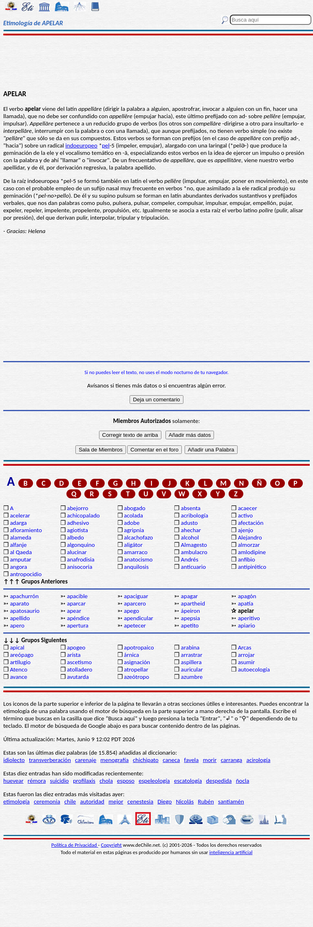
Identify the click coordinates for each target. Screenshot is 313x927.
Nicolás (185, 801)
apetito (190, 625)
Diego (164, 801)
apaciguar (136, 596)
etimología (16, 801)
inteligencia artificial (231, 852)
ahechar (191, 530)
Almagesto (194, 544)
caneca (171, 760)
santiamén (231, 801)
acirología (258, 760)
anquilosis (136, 566)
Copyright (111, 845)
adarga (18, 522)
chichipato (146, 760)
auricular (192, 669)
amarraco (136, 552)
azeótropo (136, 676)
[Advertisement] (156, 62)
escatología (188, 780)
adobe (131, 522)
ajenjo (245, 530)
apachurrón (24, 596)
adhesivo (78, 522)
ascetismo (79, 662)
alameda (20, 537)
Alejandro (250, 537)
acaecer (247, 508)
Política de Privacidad (74, 845)
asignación (137, 662)
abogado (134, 508)
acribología (194, 515)
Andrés (189, 559)
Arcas (244, 647)
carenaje (85, 760)
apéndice (78, 618)
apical (17, 647)
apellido (20, 618)
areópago (21, 654)
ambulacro (194, 552)
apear (74, 610)
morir (210, 760)
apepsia (190, 618)
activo (245, 515)
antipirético (252, 566)
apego (131, 610)
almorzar (249, 544)
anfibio (246, 559)
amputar (20, 559)
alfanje (18, 544)
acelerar (20, 515)
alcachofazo (138, 537)
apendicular (138, 618)
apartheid (193, 603)
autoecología (254, 669)
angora (18, 566)
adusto (189, 522)
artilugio (20, 662)
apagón (247, 596)
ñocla (242, 780)
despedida (219, 780)
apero (17, 625)
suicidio (59, 780)
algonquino (81, 544)
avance (18, 676)
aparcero (135, 603)
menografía (114, 760)
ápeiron (190, 610)
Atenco (18, 669)
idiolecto (14, 760)
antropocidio (26, 574)
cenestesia (141, 801)
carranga (231, 760)
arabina (190, 647)
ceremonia (47, 801)
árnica (131, 654)
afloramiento (26, 530)
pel (106, 145)
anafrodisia (80, 559)
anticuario (193, 566)
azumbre (192, 676)
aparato (19, 603)
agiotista (77, 530)
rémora (37, 780)
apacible (77, 596)
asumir (246, 662)
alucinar (77, 552)
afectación (251, 522)
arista (74, 654)
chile (70, 801)
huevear (13, 780)
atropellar (136, 669)
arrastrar (192, 654)
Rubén (206, 801)
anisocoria (79, 566)
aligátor (133, 544)
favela (191, 760)
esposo (125, 780)
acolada (133, 515)
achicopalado (83, 515)
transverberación (50, 760)
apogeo (76, 647)
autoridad (92, 801)
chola (106, 780)
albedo (75, 537)
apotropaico (139, 647)
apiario (246, 625)
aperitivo (249, 618)
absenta (191, 508)
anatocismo (138, 559)
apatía (245, 603)
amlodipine (252, 552)
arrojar (246, 654)
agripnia (134, 530)
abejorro (77, 508)
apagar (189, 596)
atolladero (79, 669)
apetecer (135, 625)
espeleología (154, 780)
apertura (77, 625)
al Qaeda (21, 552)
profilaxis (84, 780)
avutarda (78, 676)
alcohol (190, 537)
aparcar (76, 603)
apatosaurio (24, 610)
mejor (115, 801)
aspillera (191, 662)
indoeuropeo (81, 145)
